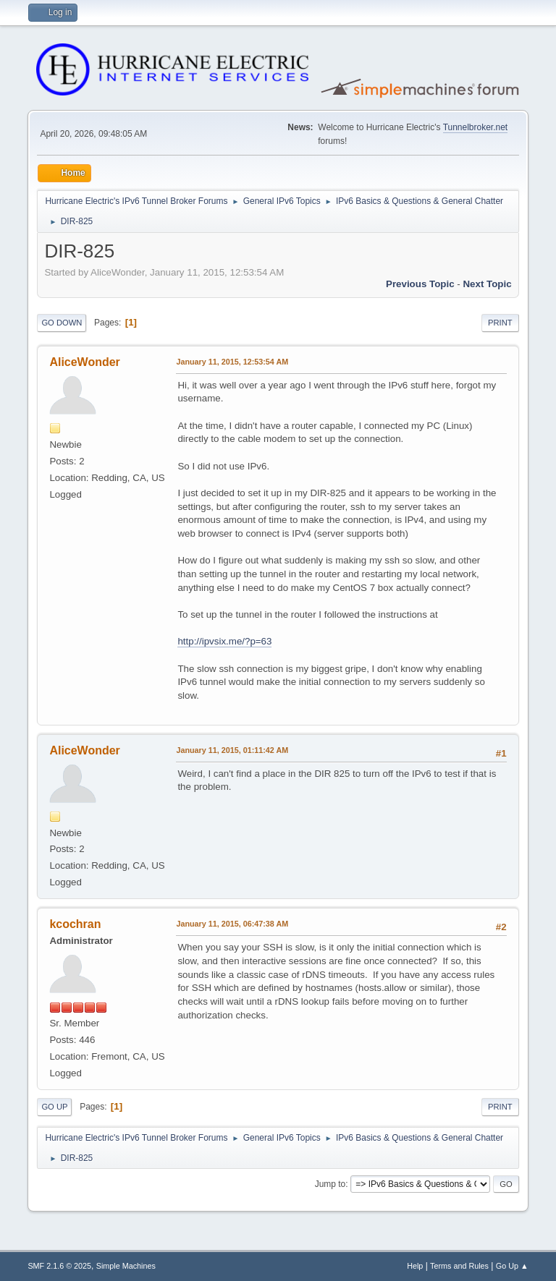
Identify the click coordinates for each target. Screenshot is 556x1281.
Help (415, 1265)
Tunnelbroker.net (475, 127)
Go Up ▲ (512, 1265)
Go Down (61, 322)
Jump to (330, 1184)
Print (500, 322)
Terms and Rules (459, 1265)
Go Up (54, 1106)
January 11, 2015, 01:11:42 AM (232, 750)
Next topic (487, 283)
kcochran (75, 924)
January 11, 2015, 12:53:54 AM (232, 361)
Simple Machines (126, 1265)
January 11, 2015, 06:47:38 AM (232, 923)
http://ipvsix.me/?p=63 (224, 641)
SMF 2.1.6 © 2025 (59, 1265)
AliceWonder (84, 362)
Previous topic (420, 283)
